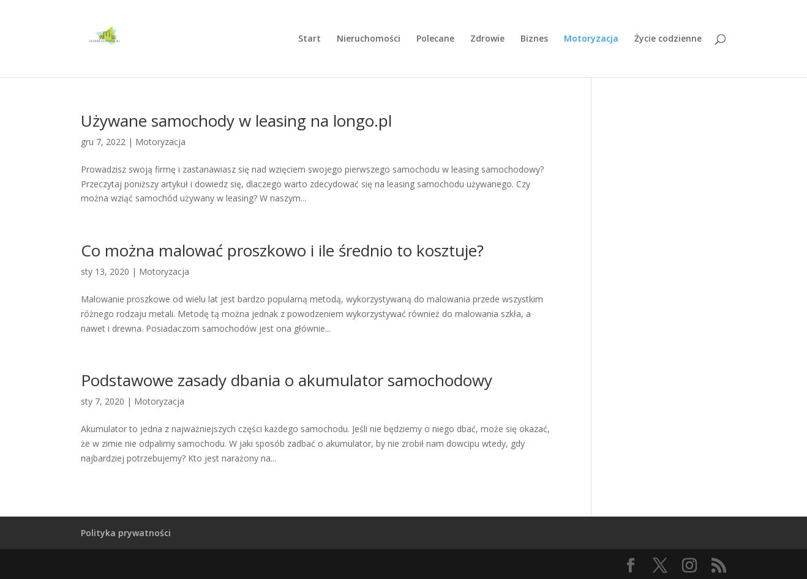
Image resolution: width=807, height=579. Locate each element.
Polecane (435, 39)
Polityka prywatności (126, 533)
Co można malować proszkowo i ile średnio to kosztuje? (282, 250)
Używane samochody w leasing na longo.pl (236, 121)
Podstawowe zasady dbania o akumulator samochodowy (286, 380)
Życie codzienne (668, 39)
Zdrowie (487, 39)
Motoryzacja (591, 39)
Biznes (534, 39)
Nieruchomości (368, 39)
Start (309, 39)
